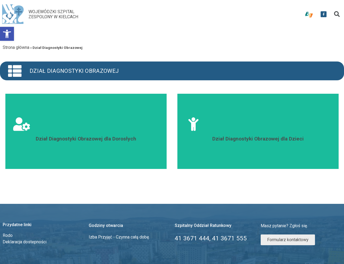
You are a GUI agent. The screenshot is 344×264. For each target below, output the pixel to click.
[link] (7, 34)
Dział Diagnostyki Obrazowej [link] (74, 71)
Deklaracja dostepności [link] (24, 241)
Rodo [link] (8, 235)
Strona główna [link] (16, 47)
